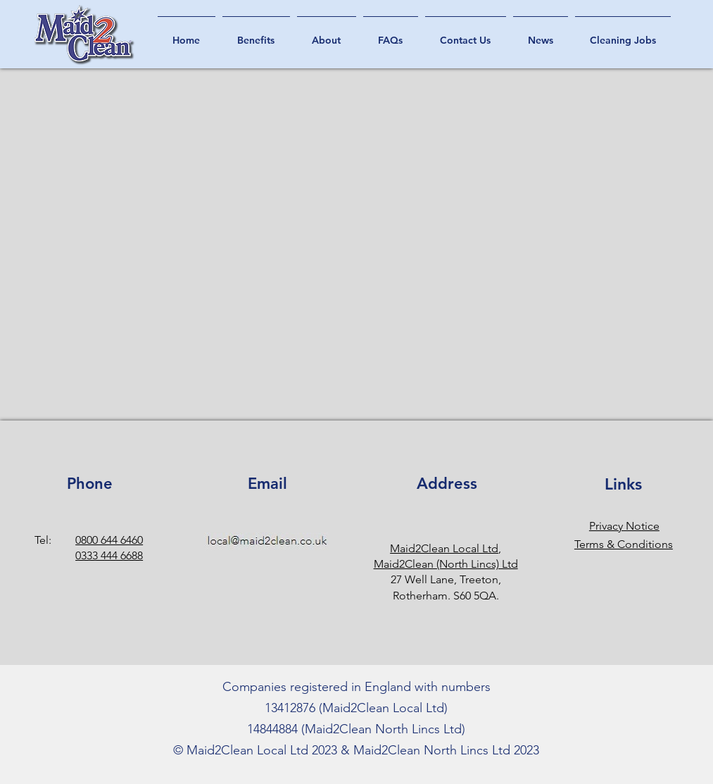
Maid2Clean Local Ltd (444, 548)
